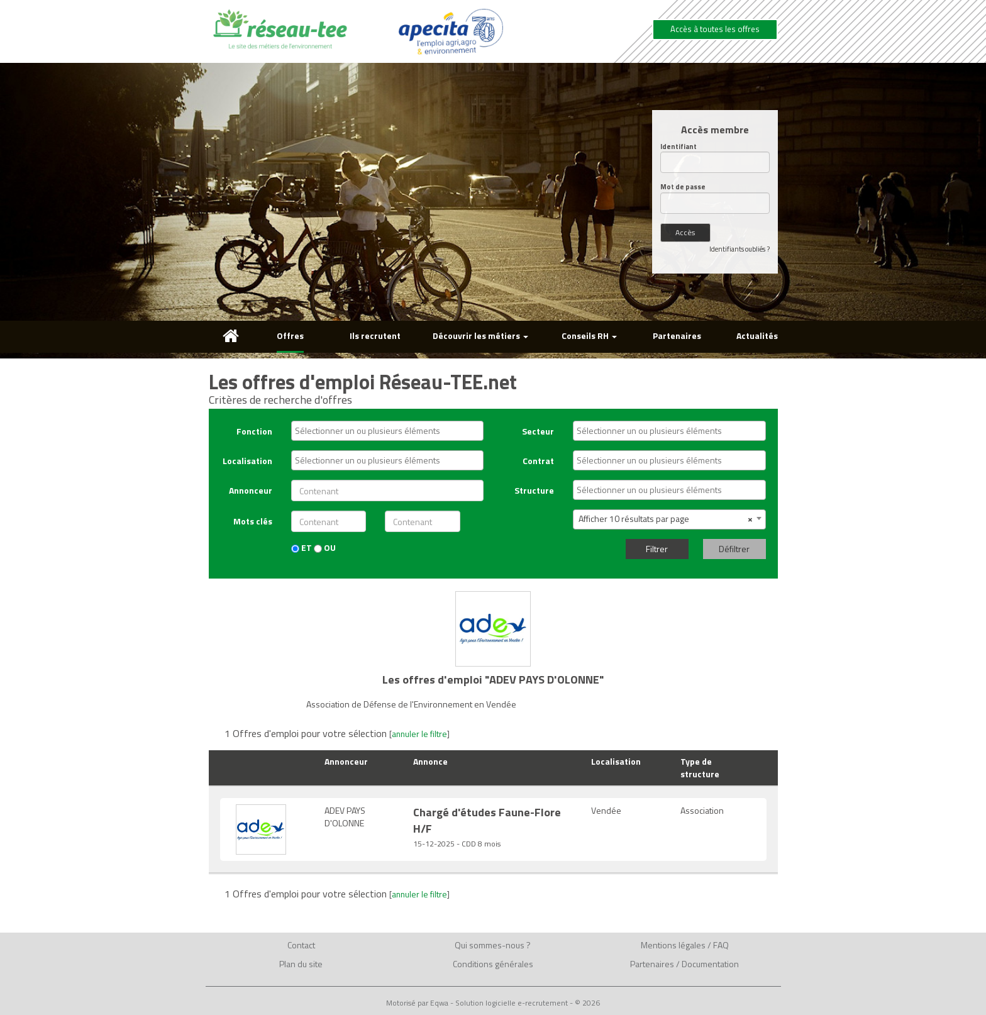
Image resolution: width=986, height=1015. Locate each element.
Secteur (538, 431)
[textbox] (390, 430)
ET (301, 547)
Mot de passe (683, 187)
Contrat (538, 460)
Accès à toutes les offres (715, 29)
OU (325, 547)
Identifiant (678, 147)
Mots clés (252, 521)
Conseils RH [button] (589, 335)
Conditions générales (493, 963)
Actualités (757, 335)
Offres (290, 335)
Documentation (710, 963)
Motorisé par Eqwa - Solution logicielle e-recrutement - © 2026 (493, 1003)
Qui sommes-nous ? (493, 944)
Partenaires (677, 335)
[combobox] (387, 431)
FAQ (721, 944)
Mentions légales (673, 944)
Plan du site (301, 963)
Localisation (247, 460)
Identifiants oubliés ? (739, 249)
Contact (301, 944)
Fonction (254, 431)
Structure (534, 490)
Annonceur (250, 490)
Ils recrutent (375, 335)
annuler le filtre (419, 734)
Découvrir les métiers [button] (480, 335)
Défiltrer (734, 548)
